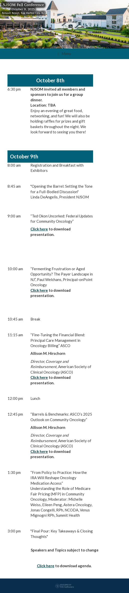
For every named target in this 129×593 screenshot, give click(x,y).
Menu (64, 53)
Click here (39, 229)
